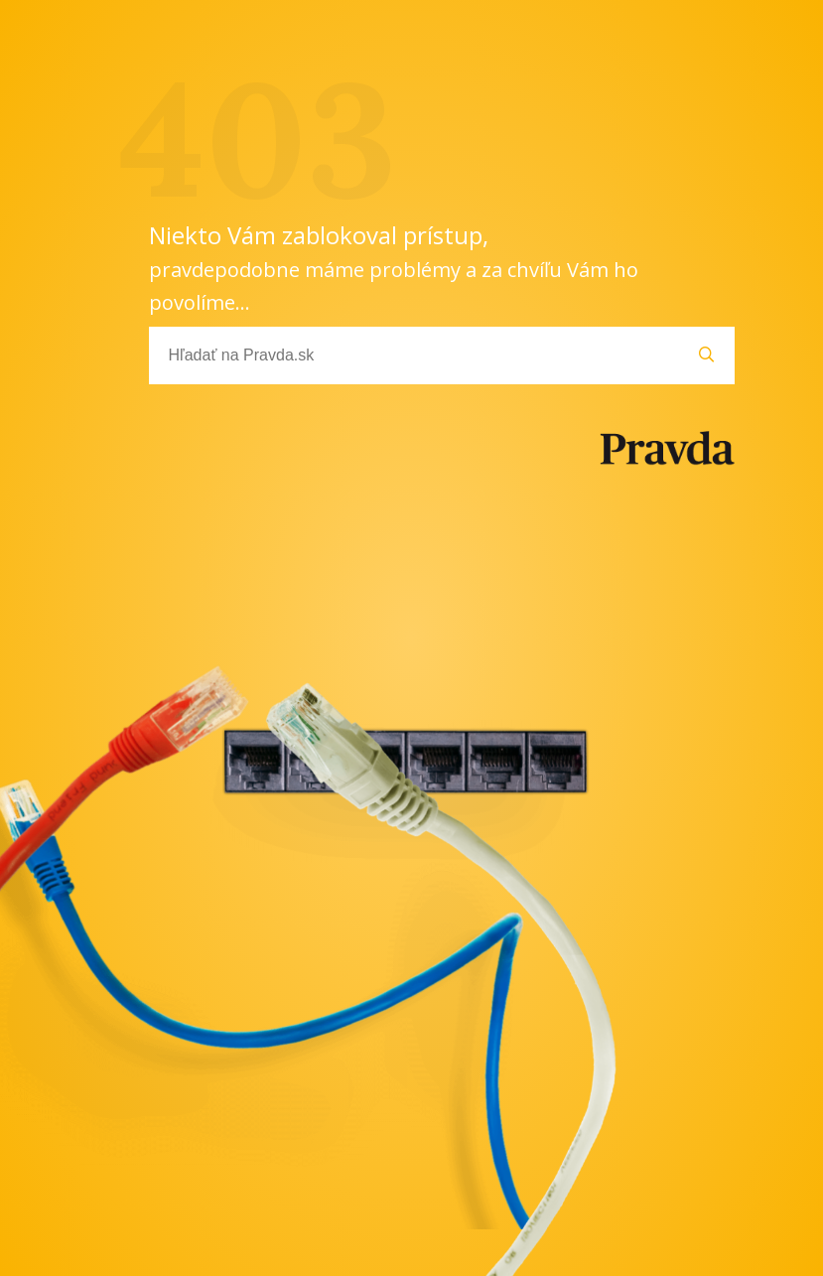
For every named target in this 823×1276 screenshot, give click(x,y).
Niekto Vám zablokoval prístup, (393, 267)
